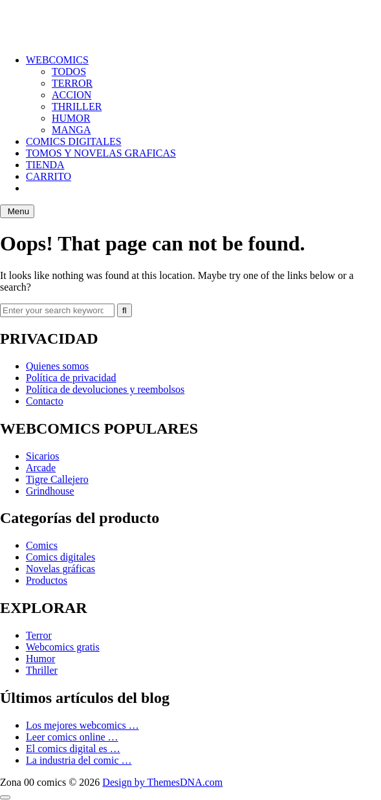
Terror (39, 635)
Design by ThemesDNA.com (162, 782)
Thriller (42, 670)
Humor (40, 658)
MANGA (71, 129)
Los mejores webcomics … (82, 725)
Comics (42, 545)
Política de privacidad (71, 377)
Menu (17, 211)
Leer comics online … (72, 736)
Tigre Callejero (57, 479)
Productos (46, 580)
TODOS (69, 71)
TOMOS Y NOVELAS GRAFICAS (101, 153)
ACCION (71, 94)
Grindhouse (50, 490)
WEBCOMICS (57, 59)
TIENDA (45, 164)
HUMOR (71, 118)
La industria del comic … (79, 760)
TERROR (72, 83)
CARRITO (48, 176)
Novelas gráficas (60, 568)
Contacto (44, 400)
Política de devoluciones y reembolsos (105, 389)
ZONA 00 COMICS (41, 15)
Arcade (41, 467)
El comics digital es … (73, 748)
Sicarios (43, 455)
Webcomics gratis (63, 646)
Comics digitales (60, 556)
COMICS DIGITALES (74, 141)
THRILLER (77, 106)
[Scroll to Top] (5, 797)
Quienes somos (57, 366)
